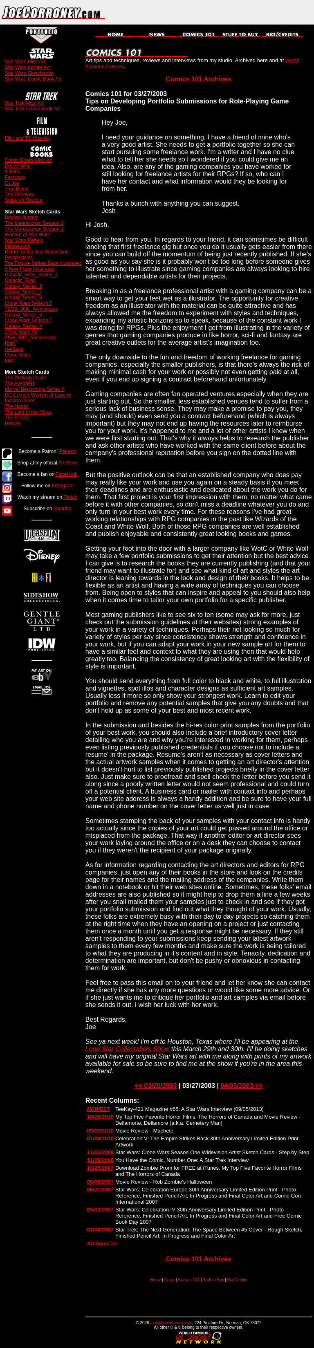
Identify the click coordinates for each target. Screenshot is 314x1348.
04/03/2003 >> (241, 1085)
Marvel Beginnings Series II (35, 389)
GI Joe (12, 183)
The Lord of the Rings (28, 412)
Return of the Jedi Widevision (37, 252)
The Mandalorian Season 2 (33, 223)
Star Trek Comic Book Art (32, 109)
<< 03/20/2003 (156, 1085)
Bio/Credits (237, 1280)
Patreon (67, 451)
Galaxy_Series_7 (23, 292)
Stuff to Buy (213, 1280)
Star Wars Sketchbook (29, 73)
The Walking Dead (24, 378)
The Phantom (19, 194)
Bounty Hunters (22, 217)
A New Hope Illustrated (29, 269)
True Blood (16, 189)
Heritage (14, 349)
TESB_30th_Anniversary (31, 309)
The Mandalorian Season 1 (33, 229)
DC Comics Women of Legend (38, 395)
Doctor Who (18, 166)
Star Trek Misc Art (24, 103)
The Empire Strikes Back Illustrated (42, 263)
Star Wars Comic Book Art (33, 79)
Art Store (68, 463)
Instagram (63, 486)
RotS (10, 343)
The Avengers (19, 383)
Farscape (15, 177)
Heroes (13, 423)
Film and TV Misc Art (27, 138)
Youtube (63, 508)
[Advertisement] (218, 12)
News (169, 1280)
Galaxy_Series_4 (23, 326)
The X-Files (16, 418)
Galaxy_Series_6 (23, 298)
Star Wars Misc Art (25, 62)
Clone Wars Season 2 (28, 303)
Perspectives (19, 257)
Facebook (67, 474)
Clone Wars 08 (21, 332)
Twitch (70, 497)
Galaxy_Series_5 (23, 315)
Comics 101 (189, 1280)
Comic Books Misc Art (29, 160)
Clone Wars (17, 355)
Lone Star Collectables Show (127, 1048)
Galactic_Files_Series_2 (31, 275)
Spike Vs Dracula (24, 200)
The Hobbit (16, 406)
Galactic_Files (20, 280)
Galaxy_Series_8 (23, 286)
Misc (10, 360)
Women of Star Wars (27, 235)
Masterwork (17, 246)
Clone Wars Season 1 (28, 320)
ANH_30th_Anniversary (30, 338)
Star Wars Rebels (24, 240)
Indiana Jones (20, 401)
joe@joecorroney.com (172, 1323)
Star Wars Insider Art (27, 67)
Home (155, 1280)
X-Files (12, 172)
